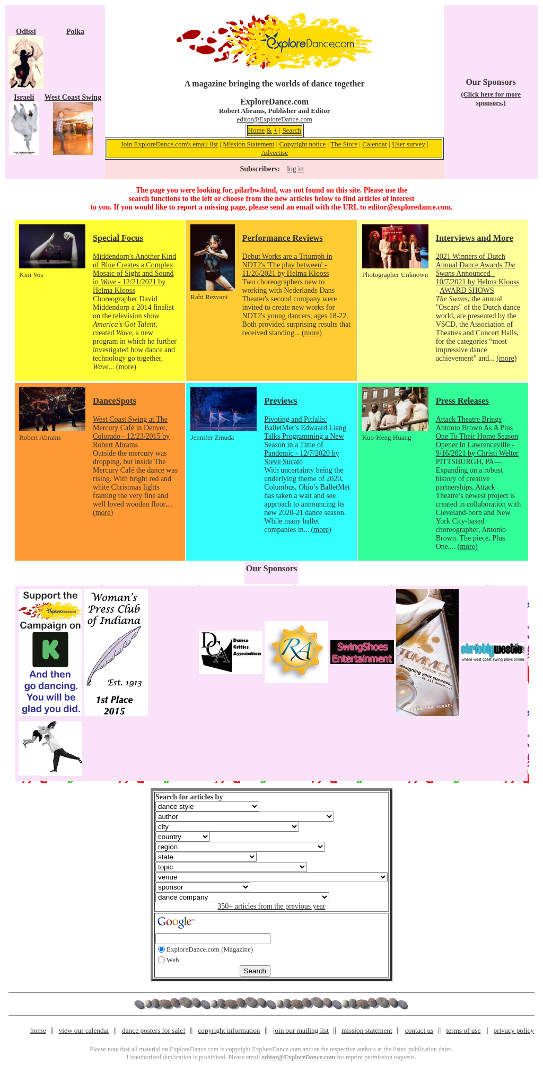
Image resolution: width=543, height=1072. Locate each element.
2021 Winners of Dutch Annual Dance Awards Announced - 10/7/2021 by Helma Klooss (478, 269)
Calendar (374, 144)
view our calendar (84, 1030)
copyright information (229, 1030)
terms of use (463, 1030)
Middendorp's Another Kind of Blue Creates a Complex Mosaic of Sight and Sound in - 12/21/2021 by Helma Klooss (134, 273)
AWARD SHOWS (467, 290)
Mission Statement (248, 144)
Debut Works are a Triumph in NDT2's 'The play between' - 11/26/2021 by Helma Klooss (287, 264)
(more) (126, 367)
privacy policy (514, 1030)
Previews (280, 401)
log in (295, 169)
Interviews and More (474, 238)
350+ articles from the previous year (271, 906)
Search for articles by (189, 797)
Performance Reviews (282, 238)
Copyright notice (302, 144)
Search (291, 130)
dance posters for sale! (153, 1030)
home (38, 1030)
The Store (343, 144)
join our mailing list (301, 1030)
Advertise (274, 152)
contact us (419, 1030)
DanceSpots (114, 401)
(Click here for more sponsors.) (491, 98)
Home (256, 130)
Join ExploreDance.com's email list (169, 144)
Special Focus (118, 238)
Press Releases (462, 401)
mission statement (366, 1030)
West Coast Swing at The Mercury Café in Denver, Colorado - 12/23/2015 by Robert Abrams (131, 432)
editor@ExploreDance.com (274, 119)
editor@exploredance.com (409, 207)
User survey (408, 144)
